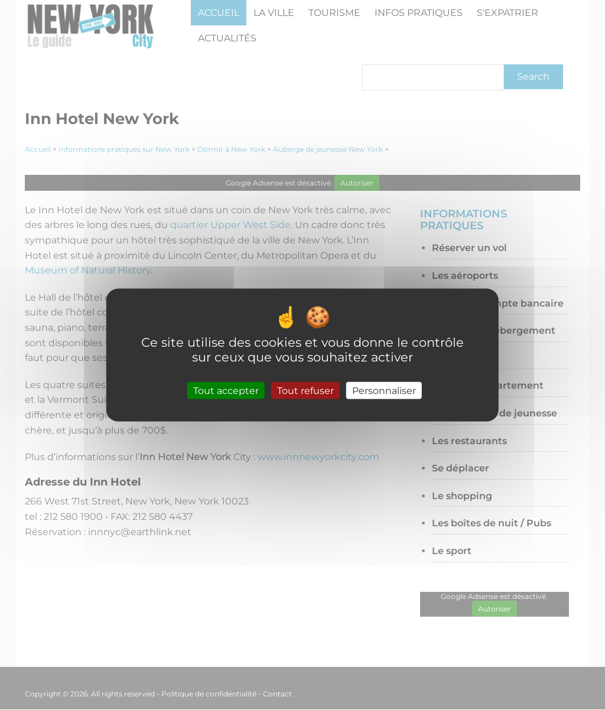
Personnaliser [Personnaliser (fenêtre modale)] (384, 390)
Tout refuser (305, 390)
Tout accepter (226, 390)
